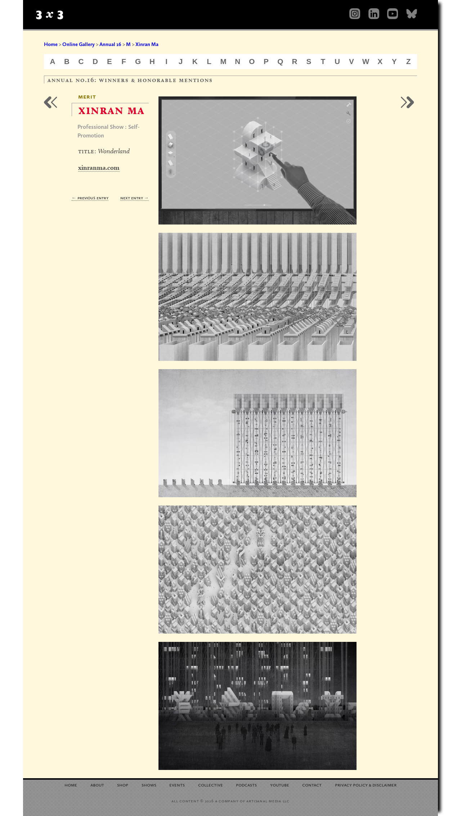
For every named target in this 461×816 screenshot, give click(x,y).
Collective (210, 784)
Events (177, 784)
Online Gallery (78, 44)
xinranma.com (99, 167)
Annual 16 (110, 44)
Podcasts (246, 784)
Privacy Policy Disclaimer (366, 784)
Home (51, 44)
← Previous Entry (90, 197)
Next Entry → (134, 197)
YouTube (279, 784)
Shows (149, 784)
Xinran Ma (146, 44)
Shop (122, 784)
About (97, 784)
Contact (312, 784)
